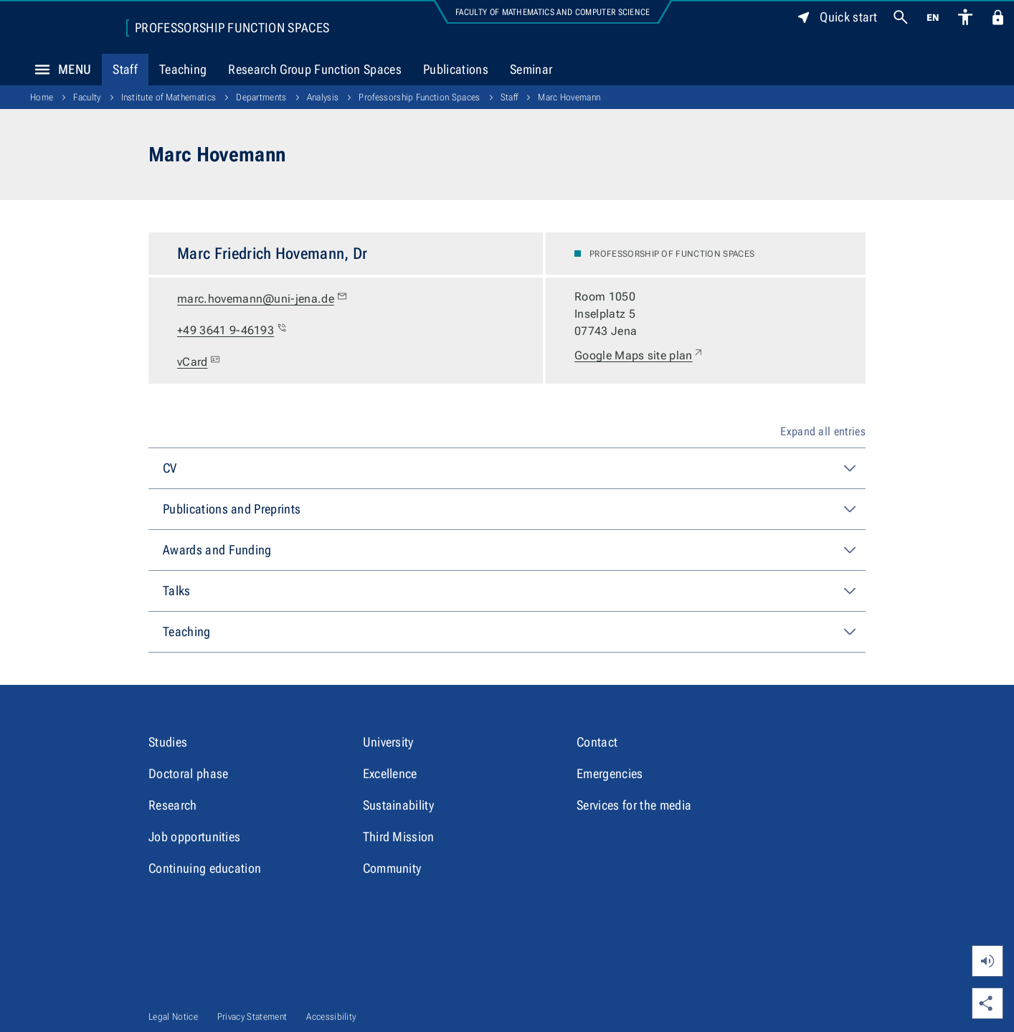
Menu (59, 70)
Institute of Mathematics (169, 97)
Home (41, 97)
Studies (167, 741)
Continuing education (204, 868)
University (388, 741)
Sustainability (398, 805)
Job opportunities (194, 836)
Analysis (323, 97)
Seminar (531, 69)
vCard (200, 362)
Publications (455, 69)
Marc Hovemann (569, 97)
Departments (261, 97)
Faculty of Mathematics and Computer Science (552, 12)
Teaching (183, 69)
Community (392, 868)
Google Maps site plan (639, 355)
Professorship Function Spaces (232, 28)
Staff (125, 69)
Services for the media (634, 805)
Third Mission (399, 836)
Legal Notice (173, 1016)
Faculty (86, 97)
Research (172, 805)
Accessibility (331, 1016)
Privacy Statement (252, 1016)
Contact (597, 741)
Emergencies (610, 773)
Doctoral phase (188, 773)
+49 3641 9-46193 (232, 330)
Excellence (390, 773)
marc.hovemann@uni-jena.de (262, 299)
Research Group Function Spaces (315, 69)
